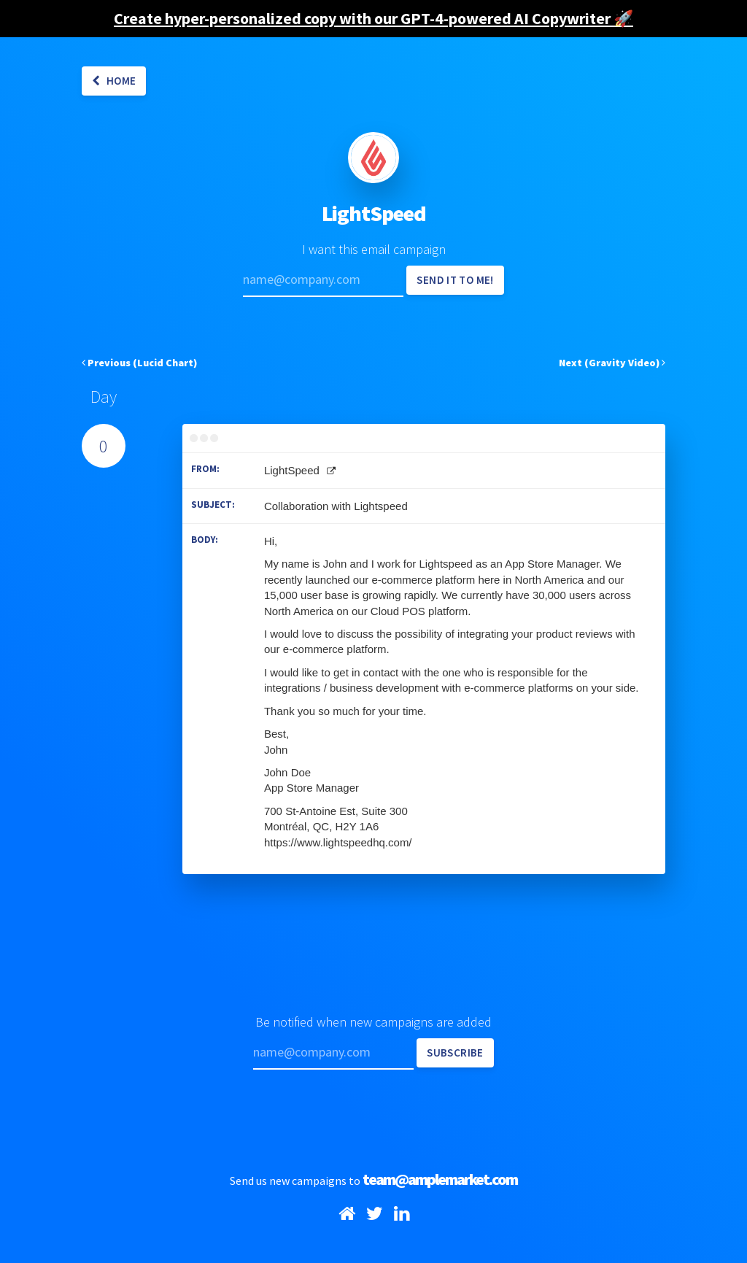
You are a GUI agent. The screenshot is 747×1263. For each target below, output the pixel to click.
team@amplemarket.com (440, 1179)
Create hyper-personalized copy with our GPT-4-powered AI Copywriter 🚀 (373, 18)
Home (114, 81)
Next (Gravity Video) (612, 362)
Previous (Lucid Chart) (139, 362)
